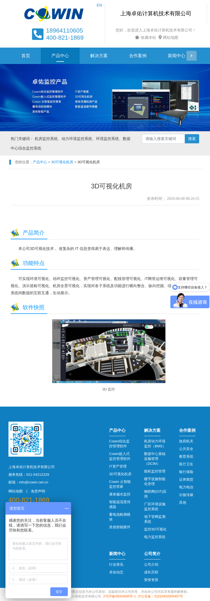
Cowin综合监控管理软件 (119, 443)
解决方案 (99, 55)
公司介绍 (151, 564)
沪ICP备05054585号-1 (119, 596)
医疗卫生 (186, 464)
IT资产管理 (118, 466)
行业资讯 (116, 564)
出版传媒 (186, 495)
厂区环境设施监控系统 (154, 506)
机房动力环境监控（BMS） (155, 443)
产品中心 (60, 55)
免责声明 (38, 491)
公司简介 (152, 553)
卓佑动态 (116, 572)
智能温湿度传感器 (119, 504)
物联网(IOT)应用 (155, 493)
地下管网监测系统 (154, 519)
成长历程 (151, 572)
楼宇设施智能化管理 (154, 481)
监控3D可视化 (155, 529)
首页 (25, 55)
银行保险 (186, 472)
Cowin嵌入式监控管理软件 (119, 456)
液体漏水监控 (119, 494)
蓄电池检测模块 (119, 516)
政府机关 (186, 441)
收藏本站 (144, 37)
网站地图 (167, 37)
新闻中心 (176, 55)
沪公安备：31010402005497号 (160, 596)
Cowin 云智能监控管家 (120, 484)
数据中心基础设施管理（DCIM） (154, 459)
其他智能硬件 (119, 527)
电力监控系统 (154, 537)
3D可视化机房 (120, 474)
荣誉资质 (151, 580)
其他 (182, 502)
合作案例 (138, 55)
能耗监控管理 (154, 471)
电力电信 (186, 487)
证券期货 (186, 479)
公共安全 (186, 449)
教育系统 (186, 456)
